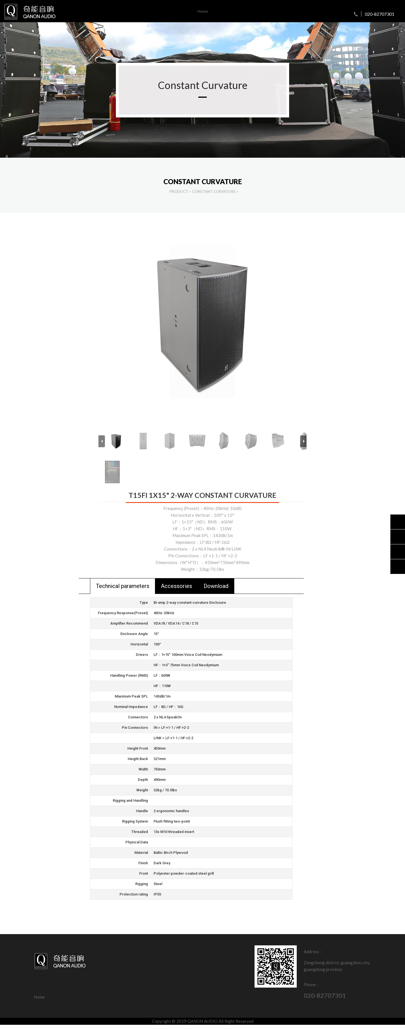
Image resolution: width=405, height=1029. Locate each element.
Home (202, 11)
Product (179, 191)
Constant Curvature (214, 191)
